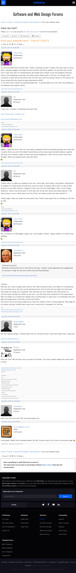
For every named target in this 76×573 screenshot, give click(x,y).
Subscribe (24, 36)
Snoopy (16, 347)
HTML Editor (40, 481)
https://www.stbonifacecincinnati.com (12, 309)
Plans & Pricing (44, 534)
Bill (14, 97)
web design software (9, 483)
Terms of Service (56, 569)
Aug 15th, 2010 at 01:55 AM (10, 129)
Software (24, 515)
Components (6, 555)
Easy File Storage (45, 527)
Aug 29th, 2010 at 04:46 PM (10, 401)
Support (61, 519)
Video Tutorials (64, 523)
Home (3, 22)
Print (14, 36)
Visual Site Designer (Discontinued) (27, 22)
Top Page (4, 562)
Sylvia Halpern (18, 322)
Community (63, 515)
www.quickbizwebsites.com (9, 126)
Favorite (35, 36)
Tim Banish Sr (18, 250)
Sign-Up (65, 496)
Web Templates (7, 544)
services (22, 483)
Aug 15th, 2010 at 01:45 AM (10, 92)
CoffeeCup (6, 515)
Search (5, 36)
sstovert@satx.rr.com (21, 427)
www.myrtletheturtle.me (10, 339)
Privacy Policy (45, 569)
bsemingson (17, 406)
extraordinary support (9, 486)
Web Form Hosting (46, 530)
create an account (32, 32)
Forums (9, 22)
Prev (4, 44)
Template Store (7, 540)
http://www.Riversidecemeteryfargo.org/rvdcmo (19, 276)
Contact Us (6, 530)
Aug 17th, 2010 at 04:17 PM (10, 245)
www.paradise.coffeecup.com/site (11, 368)
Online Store (28, 562)
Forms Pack (24, 523)
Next (21, 44)
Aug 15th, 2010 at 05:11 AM (10, 214)
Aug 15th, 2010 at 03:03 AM (10, 166)
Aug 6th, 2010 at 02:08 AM (10, 48)
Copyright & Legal (63, 562)
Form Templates (7, 552)
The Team (5, 519)
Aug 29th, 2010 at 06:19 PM (10, 422)
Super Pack (24, 527)
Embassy (61, 527)
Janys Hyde (17, 53)
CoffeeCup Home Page (15, 562)
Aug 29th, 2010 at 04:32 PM (10, 342)
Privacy (72, 562)
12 (15, 44)
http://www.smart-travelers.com (13, 114)
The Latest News (7, 523)
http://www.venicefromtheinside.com (12, 89)
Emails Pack (24, 519)
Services (43, 515)
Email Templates (7, 548)
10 (10, 44)
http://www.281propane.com (11, 119)
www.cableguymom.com (8, 370)
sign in (8, 32)
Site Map (27, 565)
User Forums (63, 530)
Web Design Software (40, 562)
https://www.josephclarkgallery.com (11, 311)
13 (17, 44)
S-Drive (42, 519)
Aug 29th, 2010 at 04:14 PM (10, 316)
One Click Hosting (46, 523)
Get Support (52, 562)
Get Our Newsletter (8, 527)
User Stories (63, 534)
